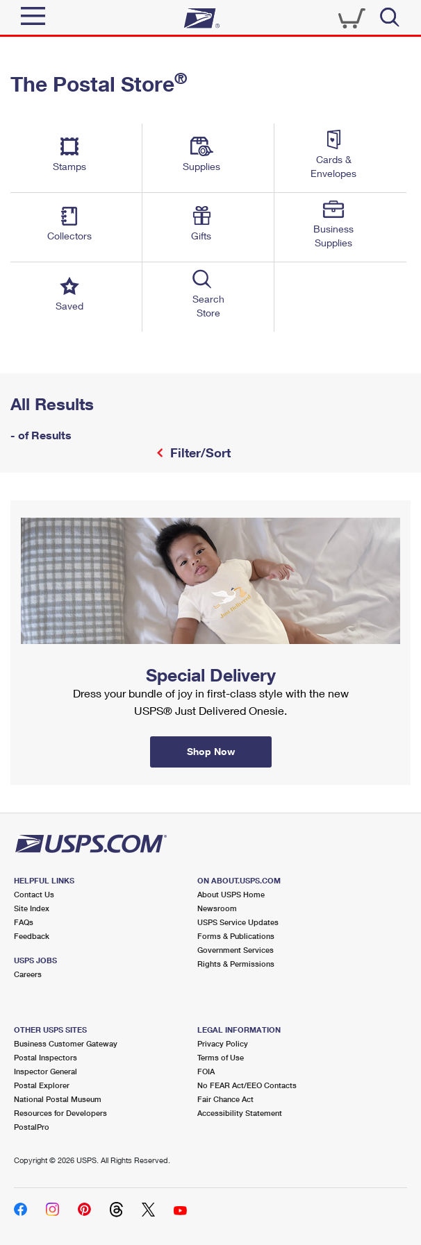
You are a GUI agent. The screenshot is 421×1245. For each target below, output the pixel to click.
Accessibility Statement (239, 1112)
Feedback (31, 935)
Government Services (235, 949)
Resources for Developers (60, 1112)
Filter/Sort (199, 452)
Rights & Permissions (235, 963)
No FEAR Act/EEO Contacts (247, 1085)
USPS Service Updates (238, 921)
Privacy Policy (222, 1043)
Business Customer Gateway (65, 1043)
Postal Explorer (41, 1085)
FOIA (206, 1071)
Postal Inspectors (45, 1057)
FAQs (23, 921)
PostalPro (31, 1126)
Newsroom (217, 908)
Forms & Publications (235, 935)
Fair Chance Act (225, 1098)
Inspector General (45, 1071)
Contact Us (34, 894)
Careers (28, 974)
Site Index (31, 908)
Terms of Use (220, 1057)
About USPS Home (231, 894)
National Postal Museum (57, 1098)
